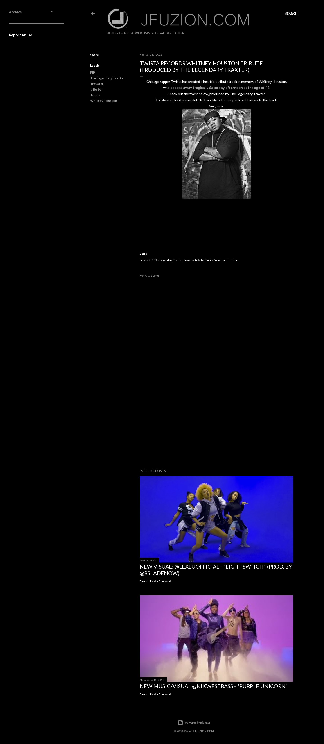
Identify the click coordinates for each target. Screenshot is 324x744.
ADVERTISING (142, 33)
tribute (95, 89)
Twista (95, 95)
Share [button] (94, 55)
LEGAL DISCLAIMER (169, 33)
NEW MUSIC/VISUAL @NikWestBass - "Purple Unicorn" (214, 686)
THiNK (124, 33)
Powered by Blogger (194, 722)
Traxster (97, 84)
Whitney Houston (103, 100)
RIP (92, 72)
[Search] (291, 13)
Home (111, 33)
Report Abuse (20, 35)
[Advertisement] (216, 426)
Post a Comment (160, 581)
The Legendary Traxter (107, 78)
